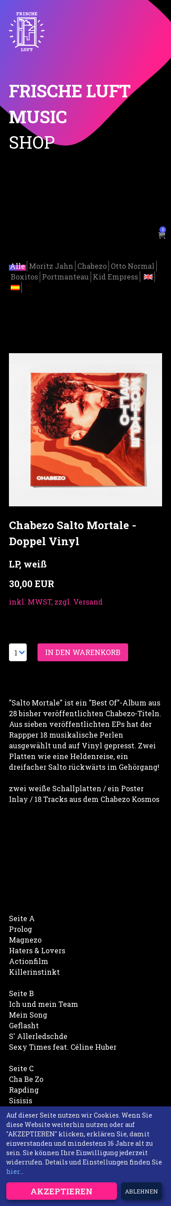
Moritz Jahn (51, 264)
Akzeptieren (61, 1191)
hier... (15, 1171)
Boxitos (24, 275)
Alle (17, 264)
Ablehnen (141, 1191)
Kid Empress (115, 275)
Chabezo (92, 264)
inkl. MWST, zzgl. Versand (56, 600)
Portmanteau (65, 275)
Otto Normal (132, 264)
